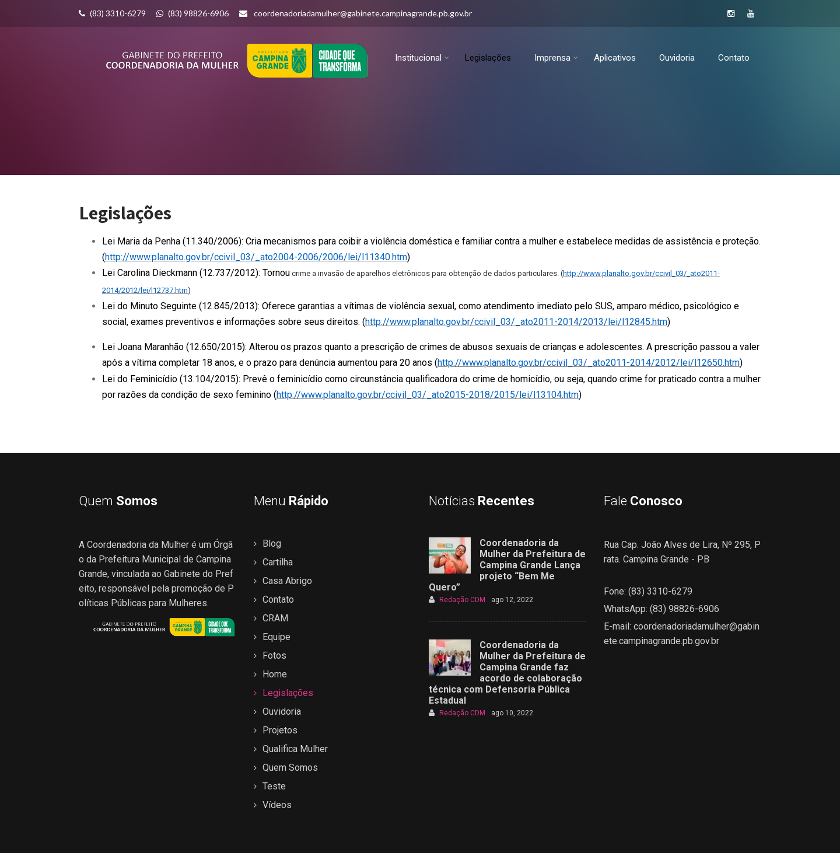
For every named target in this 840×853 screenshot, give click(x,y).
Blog (271, 543)
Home (274, 674)
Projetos (280, 730)
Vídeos (277, 804)
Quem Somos (290, 767)
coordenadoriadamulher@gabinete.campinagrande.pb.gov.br (355, 13)
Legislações (488, 58)
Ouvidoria (677, 58)
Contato (734, 58)
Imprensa (556, 58)
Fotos (274, 655)
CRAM (275, 618)
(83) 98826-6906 (192, 13)
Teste (274, 786)
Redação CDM (457, 600)
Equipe (276, 636)
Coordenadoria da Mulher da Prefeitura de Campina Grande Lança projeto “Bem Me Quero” (507, 565)
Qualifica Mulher (295, 748)
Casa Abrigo (287, 580)
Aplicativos (615, 58)
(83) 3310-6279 (112, 13)
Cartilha (277, 562)
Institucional (422, 58)
